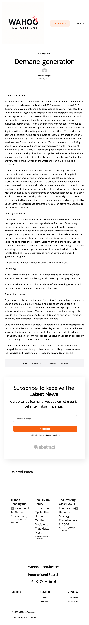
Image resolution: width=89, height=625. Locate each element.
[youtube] (46, 581)
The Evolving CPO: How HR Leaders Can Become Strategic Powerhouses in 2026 (68, 510)
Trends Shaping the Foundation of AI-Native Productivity (20, 506)
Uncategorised (44, 53)
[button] (12, 507)
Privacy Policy (51, 435)
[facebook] (32, 581)
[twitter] (37, 581)
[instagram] (41, 581)
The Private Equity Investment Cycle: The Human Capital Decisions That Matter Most (43, 514)
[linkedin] (50, 581)
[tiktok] (55, 581)
